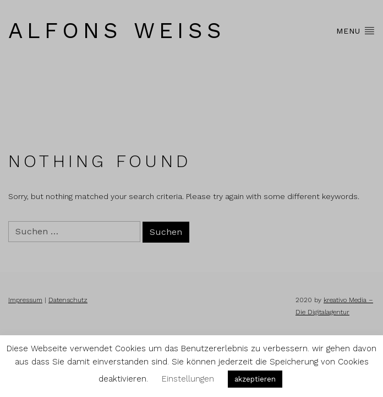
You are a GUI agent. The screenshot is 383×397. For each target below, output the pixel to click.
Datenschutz (67, 300)
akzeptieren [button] (255, 379)
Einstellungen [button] (188, 379)
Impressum (25, 300)
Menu (355, 30)
